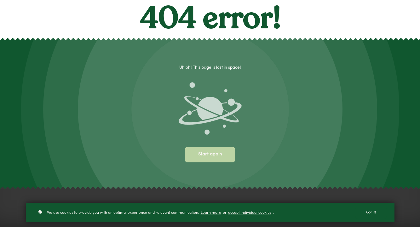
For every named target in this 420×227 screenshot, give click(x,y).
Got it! (371, 213)
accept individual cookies (249, 213)
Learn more (211, 213)
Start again (210, 154)
